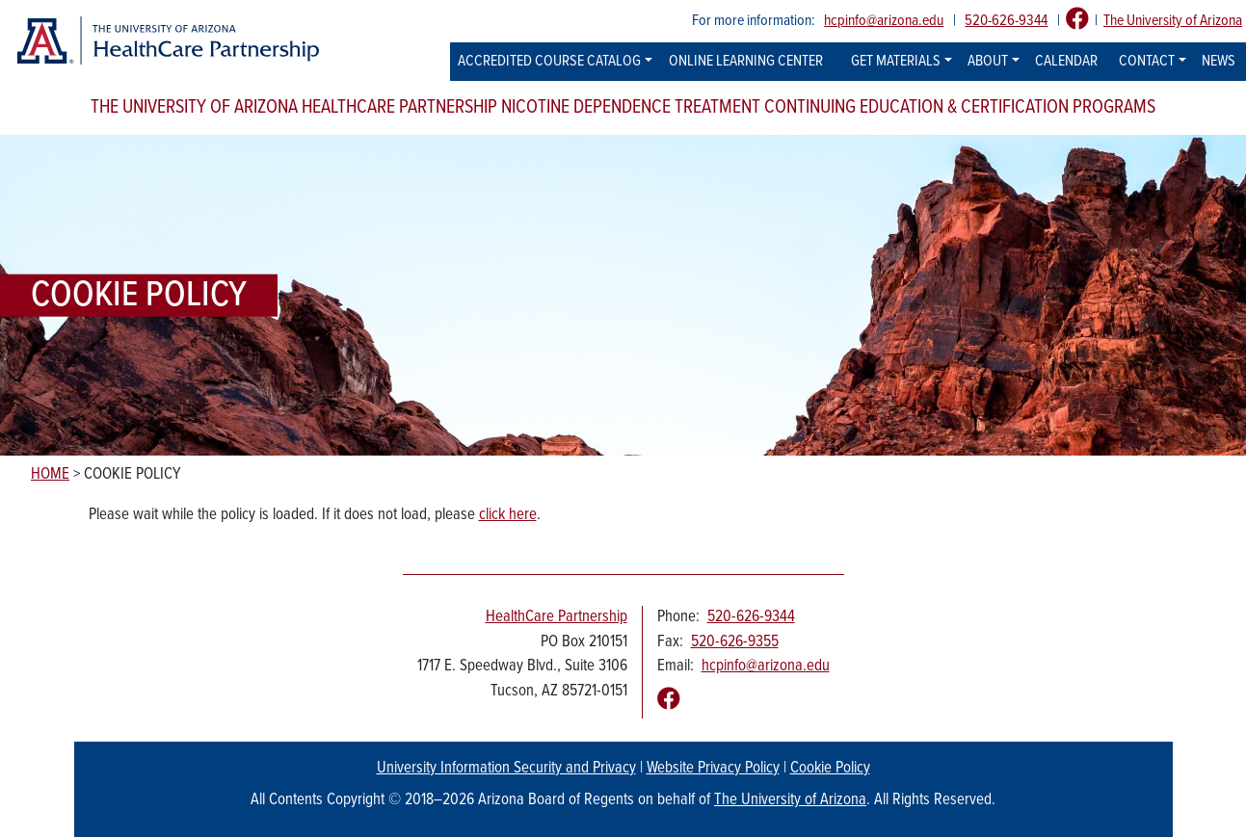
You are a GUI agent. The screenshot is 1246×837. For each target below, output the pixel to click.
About (988, 61)
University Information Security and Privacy (506, 768)
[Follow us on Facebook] (1077, 21)
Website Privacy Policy (713, 768)
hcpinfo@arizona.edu (883, 21)
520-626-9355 (735, 642)
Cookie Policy (830, 768)
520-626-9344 (1006, 21)
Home (50, 474)
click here (508, 515)
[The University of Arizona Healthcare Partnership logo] (167, 41)
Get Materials (896, 61)
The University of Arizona (1172, 21)
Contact (1147, 61)
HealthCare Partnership (556, 617)
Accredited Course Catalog (549, 61)
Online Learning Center (746, 61)
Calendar (1066, 61)
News (1218, 61)
